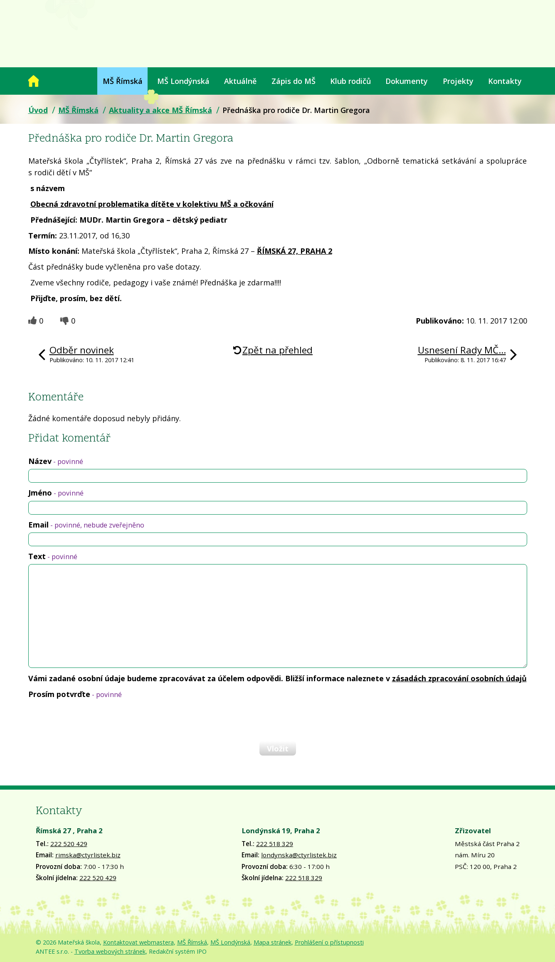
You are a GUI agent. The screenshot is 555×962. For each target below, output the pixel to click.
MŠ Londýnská (183, 81)
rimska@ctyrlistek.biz (88, 855)
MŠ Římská (123, 81)
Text (52, 556)
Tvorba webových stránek (110, 951)
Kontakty (505, 81)
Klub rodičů (350, 81)
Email (86, 525)
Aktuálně (240, 81)
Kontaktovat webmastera (138, 942)
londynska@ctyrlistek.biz (299, 855)
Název (55, 461)
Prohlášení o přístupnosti (329, 942)
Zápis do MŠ (293, 81)
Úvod (33, 81)
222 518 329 (274, 843)
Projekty (458, 81)
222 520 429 (68, 843)
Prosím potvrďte (75, 694)
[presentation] (91, 720)
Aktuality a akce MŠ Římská (160, 110)
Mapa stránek (272, 942)
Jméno (56, 493)
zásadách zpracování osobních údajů (459, 678)
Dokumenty (406, 81)
